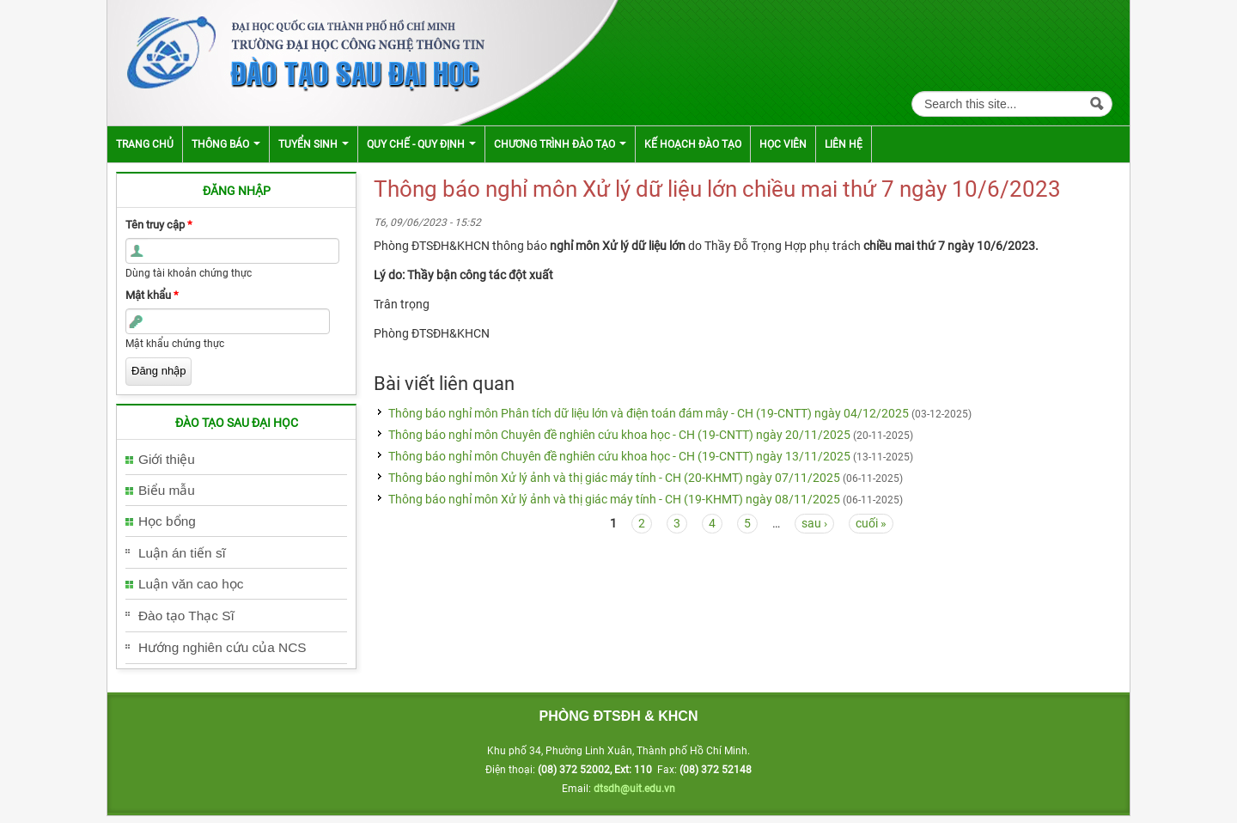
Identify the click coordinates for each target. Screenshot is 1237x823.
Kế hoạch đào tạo (692, 144)
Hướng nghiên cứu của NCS (222, 647)
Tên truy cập (158, 224)
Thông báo (226, 144)
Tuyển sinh (313, 144)
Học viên (783, 144)
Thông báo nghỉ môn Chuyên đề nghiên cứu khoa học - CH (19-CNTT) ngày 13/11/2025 (619, 456)
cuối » (871, 523)
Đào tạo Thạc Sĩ (186, 615)
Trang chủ (145, 144)
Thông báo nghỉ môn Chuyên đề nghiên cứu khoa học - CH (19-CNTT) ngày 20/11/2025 (619, 435)
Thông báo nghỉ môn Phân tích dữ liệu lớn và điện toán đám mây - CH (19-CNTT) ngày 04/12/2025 (648, 413)
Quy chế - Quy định (421, 144)
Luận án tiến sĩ (182, 553)
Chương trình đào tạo (560, 144)
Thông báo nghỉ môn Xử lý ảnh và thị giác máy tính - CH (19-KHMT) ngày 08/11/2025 (614, 499)
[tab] (236, 460)
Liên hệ (843, 144)
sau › (814, 523)
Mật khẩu (152, 295)
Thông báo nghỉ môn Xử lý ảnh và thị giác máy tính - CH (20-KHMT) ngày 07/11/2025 (614, 478)
